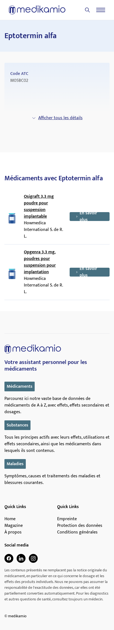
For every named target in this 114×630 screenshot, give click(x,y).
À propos (13, 532)
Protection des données (79, 525)
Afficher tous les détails (57, 118)
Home (10, 519)
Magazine (13, 525)
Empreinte (67, 519)
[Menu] (100, 10)
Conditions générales (77, 532)
